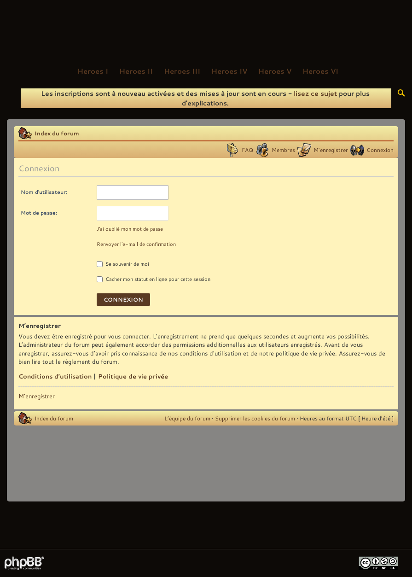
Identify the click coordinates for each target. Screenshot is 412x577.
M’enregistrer (330, 149)
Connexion (380, 149)
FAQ (247, 149)
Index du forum (57, 133)
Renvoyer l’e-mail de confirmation (136, 244)
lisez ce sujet (315, 93)
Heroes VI (320, 71)
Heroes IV (229, 71)
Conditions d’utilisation (55, 376)
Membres (283, 149)
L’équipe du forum (187, 418)
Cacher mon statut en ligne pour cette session (153, 279)
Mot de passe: (39, 212)
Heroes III (182, 71)
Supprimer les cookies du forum (255, 418)
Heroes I (92, 71)
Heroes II (136, 71)
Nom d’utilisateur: (44, 191)
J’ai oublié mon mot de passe (130, 229)
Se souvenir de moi (123, 264)
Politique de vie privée (133, 376)
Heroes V (274, 71)
